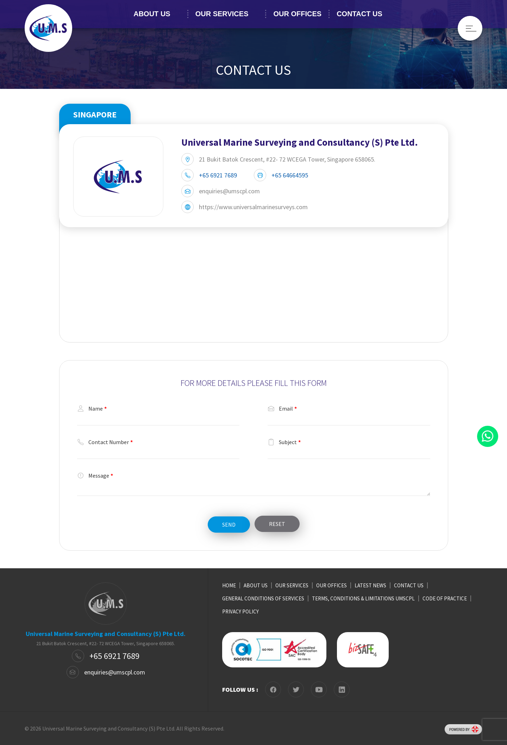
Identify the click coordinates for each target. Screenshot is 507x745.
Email (282, 408)
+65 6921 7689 (218, 175)
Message (95, 475)
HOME (229, 585)
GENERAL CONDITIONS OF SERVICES (263, 598)
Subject (284, 442)
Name (92, 408)
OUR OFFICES (297, 14)
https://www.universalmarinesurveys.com (253, 207)
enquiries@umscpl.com (229, 191)
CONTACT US (359, 14)
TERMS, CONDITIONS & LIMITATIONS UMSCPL (363, 598)
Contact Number (105, 442)
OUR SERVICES (222, 14)
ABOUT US (151, 14)
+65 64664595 (289, 175)
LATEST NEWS (370, 585)
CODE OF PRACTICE (445, 598)
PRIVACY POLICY (240, 611)
